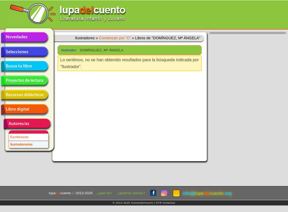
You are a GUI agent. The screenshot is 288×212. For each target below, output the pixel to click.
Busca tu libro (24, 66)
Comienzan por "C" (115, 38)
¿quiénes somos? (131, 193)
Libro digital (24, 109)
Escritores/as (19, 137)
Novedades (24, 37)
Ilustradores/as (21, 144)
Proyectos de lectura (24, 80)
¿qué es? (104, 193)
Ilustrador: (68, 50)
